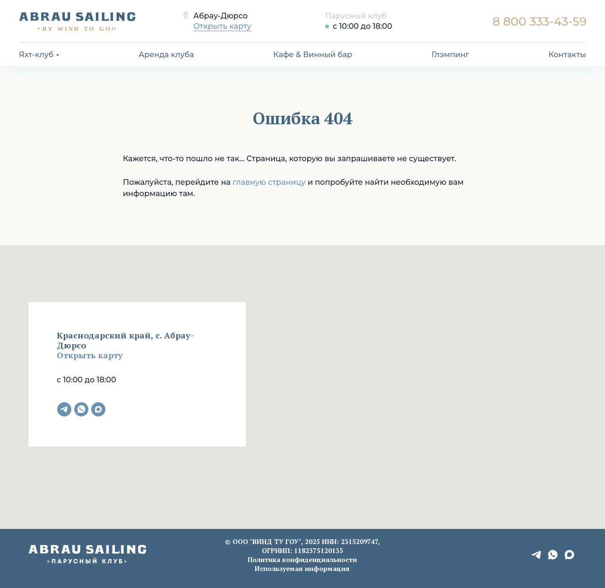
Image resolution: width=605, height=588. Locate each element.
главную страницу (269, 182)
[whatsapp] (81, 409)
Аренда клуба (166, 54)
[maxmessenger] (98, 409)
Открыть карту (222, 26)
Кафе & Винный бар (312, 54)
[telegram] (64, 409)
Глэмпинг (450, 54)
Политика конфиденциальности (302, 559)
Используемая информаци (300, 568)
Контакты (567, 54)
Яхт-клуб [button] (36, 54)
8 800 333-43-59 (540, 21)
